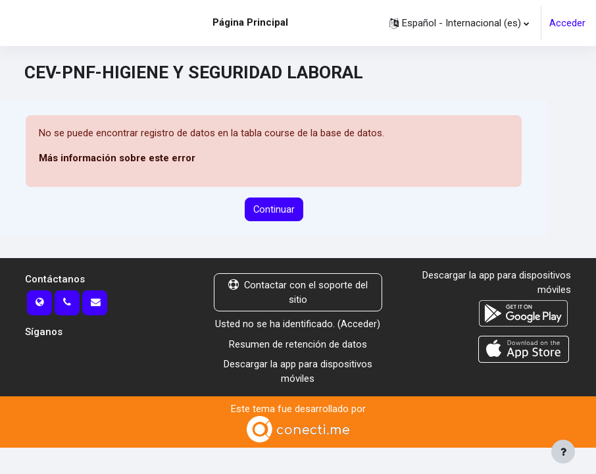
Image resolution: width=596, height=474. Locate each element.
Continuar (274, 209)
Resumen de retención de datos (298, 344)
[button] (459, 23)
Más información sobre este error (117, 158)
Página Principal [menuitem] (250, 22)
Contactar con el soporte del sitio (298, 292)
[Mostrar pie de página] (563, 451)
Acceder (567, 23)
